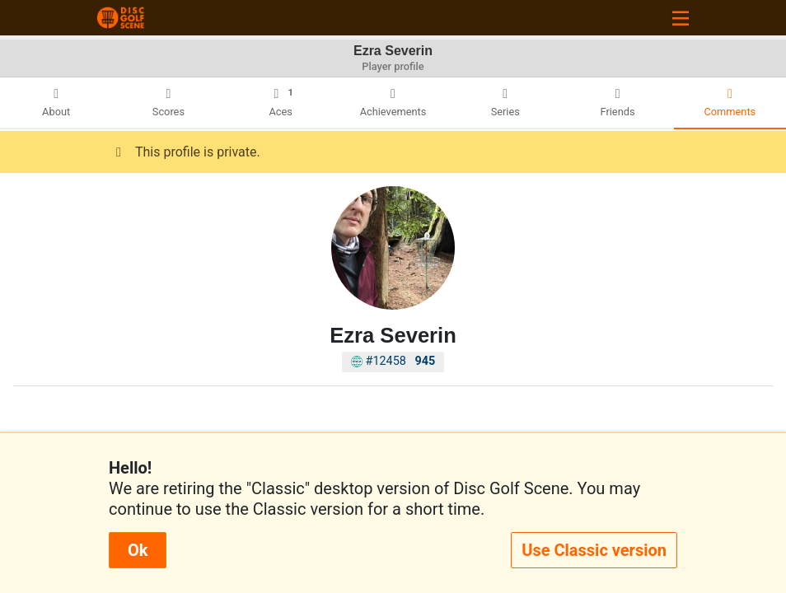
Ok (137, 550)
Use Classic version (594, 550)
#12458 (393, 361)
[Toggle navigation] (680, 17)
